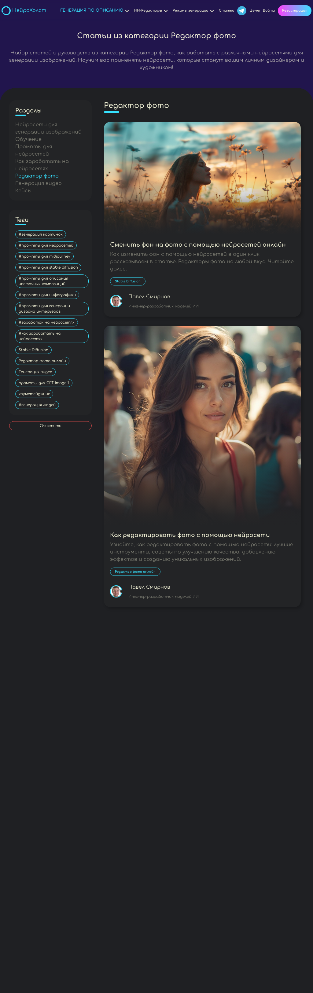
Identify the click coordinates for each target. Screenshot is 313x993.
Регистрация (294, 11)
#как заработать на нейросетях (40, 336)
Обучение (28, 139)
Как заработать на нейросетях (42, 165)
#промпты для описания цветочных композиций (43, 281)
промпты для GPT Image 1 (44, 383)
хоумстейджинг (34, 394)
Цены (254, 11)
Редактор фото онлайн (42, 361)
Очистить (50, 426)
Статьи (226, 11)
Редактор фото (37, 176)
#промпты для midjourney (44, 256)
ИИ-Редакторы (152, 11)
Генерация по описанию (95, 11)
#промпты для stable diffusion (48, 267)
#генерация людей (37, 405)
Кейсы (23, 190)
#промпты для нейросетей (46, 245)
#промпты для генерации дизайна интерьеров (44, 309)
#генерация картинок (41, 234)
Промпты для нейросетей (33, 150)
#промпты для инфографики (47, 295)
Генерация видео (38, 183)
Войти (269, 11)
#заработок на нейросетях (47, 322)
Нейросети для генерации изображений (48, 128)
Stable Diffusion (33, 350)
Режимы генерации (194, 11)
